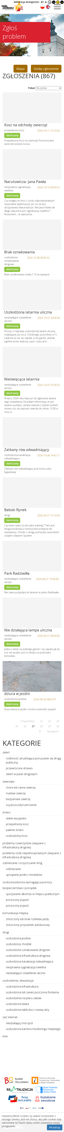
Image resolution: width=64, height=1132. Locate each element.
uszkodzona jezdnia (18, 938)
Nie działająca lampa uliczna (28, 630)
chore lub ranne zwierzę (20, 787)
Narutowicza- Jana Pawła (25, 181)
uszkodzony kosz (16, 836)
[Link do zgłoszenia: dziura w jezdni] (32, 676)
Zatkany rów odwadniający (26, 449)
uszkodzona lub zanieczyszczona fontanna (32, 992)
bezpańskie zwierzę (18, 799)
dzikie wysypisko (16, 818)
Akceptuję (54, 1127)
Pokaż (31, 88)
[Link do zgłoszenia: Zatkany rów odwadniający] (32, 432)
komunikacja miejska (15, 913)
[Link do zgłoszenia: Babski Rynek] (32, 492)
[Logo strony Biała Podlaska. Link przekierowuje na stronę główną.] (12, 6)
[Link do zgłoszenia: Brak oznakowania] (32, 234)
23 (49, 721)
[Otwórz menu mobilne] (57, 7)
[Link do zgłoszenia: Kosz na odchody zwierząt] (32, 107)
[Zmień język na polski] (42, 7)
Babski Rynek (15, 509)
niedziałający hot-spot (19, 1023)
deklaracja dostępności (26, 2)
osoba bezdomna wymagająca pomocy (27, 882)
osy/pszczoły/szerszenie (21, 805)
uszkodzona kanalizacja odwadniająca (29, 961)
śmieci (6, 812)
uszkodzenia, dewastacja (18, 980)
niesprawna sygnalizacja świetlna (26, 967)
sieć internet (10, 1017)
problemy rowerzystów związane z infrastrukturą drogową (24, 845)
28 (41, 726)
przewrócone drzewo (19, 768)
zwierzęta (8, 781)
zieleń (6, 752)
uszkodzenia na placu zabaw (23, 998)
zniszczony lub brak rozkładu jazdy (27, 919)
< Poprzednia (27, 721)
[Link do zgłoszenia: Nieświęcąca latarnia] (32, 362)
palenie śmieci (14, 830)
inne (5, 1036)
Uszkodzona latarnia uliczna (28, 312)
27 (33, 726)
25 (16, 726)
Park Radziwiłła (17, 573)
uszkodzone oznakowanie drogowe (28, 950)
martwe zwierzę (16, 793)
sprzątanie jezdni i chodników (24, 875)
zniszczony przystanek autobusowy (28, 925)
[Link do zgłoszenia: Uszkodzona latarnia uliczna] (32, 295)
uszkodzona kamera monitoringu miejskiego (33, 1029)
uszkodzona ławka (17, 1004)
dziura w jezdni (17, 693)
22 (41, 721)
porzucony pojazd (17, 900)
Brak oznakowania (19, 252)
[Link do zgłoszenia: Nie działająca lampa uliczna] (32, 613)
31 (40, 731)
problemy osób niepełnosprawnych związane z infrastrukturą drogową (32, 855)
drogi (6, 932)
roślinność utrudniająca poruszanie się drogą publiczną (33, 760)
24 (57, 721)
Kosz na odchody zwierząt (25, 125)
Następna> (53, 731)
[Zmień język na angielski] (48, 7)
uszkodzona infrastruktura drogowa (28, 956)
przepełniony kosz (17, 824)
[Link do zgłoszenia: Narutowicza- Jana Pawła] (32, 164)
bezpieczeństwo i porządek (20, 888)
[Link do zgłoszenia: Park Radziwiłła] (32, 556)
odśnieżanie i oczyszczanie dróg (22, 863)
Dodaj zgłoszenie (46, 69)
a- (46, 2)
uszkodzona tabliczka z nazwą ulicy (27, 1010)
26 (25, 726)
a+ (42, 2)
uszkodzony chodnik (18, 944)
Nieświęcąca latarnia (21, 379)
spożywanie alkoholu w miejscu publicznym (32, 894)
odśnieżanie (13, 869)
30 (57, 726)
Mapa (20, 69)
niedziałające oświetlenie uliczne (25, 973)
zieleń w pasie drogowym (21, 774)
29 (49, 726)
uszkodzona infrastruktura (22, 986)
